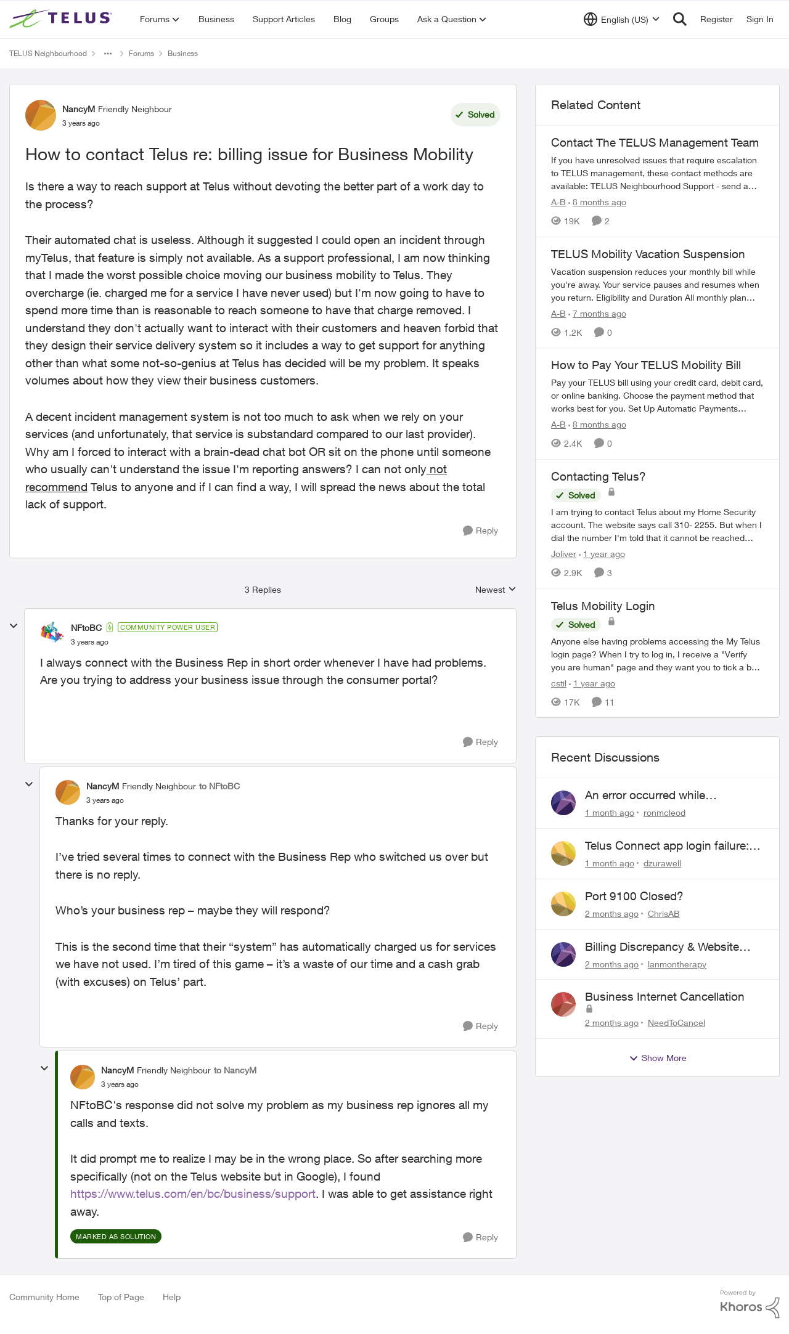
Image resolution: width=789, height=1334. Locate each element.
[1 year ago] (602, 553)
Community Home (44, 1296)
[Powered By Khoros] (750, 1304)
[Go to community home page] (62, 19)
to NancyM (235, 1070)
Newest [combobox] (496, 590)
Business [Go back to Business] (183, 53)
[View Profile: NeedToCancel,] (563, 1004)
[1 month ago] (609, 812)
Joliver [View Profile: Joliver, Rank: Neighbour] (563, 553)
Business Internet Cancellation (665, 996)
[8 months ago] (597, 201)
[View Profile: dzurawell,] (563, 853)
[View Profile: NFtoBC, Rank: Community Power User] (52, 634)
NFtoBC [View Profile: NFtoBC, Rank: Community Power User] (86, 627)
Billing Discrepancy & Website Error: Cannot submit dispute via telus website (669, 947)
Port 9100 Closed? (634, 896)
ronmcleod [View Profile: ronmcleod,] (664, 812)
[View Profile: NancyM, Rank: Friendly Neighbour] (40, 115)
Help (172, 1296)
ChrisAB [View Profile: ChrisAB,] (664, 913)
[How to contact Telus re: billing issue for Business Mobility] (89, 642)
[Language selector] (621, 19)
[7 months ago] (597, 312)
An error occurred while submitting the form (645, 795)
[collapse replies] (13, 626)
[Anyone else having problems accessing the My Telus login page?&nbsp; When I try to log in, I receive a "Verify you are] (657, 653)
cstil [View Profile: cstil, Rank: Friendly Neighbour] (558, 682)
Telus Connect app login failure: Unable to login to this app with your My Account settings (667, 846)
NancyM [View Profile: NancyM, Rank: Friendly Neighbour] (78, 109)
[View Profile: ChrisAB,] (563, 904)
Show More (658, 1058)
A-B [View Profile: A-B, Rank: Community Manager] (558, 202)
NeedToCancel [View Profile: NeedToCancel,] (676, 1022)
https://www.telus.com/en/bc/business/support (193, 1193)
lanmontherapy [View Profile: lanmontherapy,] (677, 963)
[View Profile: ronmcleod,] (563, 803)
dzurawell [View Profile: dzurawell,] (662, 863)
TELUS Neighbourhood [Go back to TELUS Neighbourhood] (48, 53)
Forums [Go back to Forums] (141, 53)
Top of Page (121, 1296)
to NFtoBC (219, 786)
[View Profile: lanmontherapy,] (563, 954)
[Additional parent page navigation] (107, 53)
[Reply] (480, 531)
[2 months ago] (612, 913)
